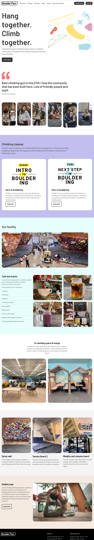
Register (10, 204)
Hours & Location (58, 3)
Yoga (43, 3)
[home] (10, 3)
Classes (37, 3)
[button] (89, 3)
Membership (79, 3)
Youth (49, 3)
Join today (7, 60)
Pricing (30, 3)
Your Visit (22, 3)
